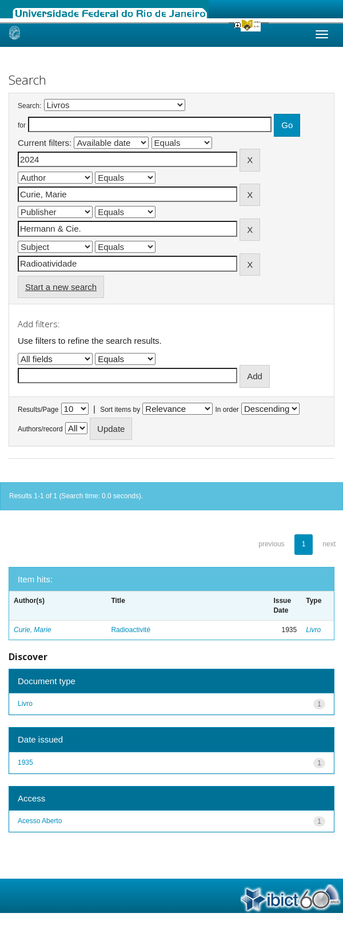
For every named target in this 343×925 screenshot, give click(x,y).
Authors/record (40, 429)
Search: (29, 106)
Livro (313, 630)
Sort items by (120, 410)
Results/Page (38, 410)
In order (227, 410)
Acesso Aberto (40, 821)
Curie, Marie (32, 630)
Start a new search (61, 287)
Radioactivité (130, 630)
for (22, 125)
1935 (25, 763)
